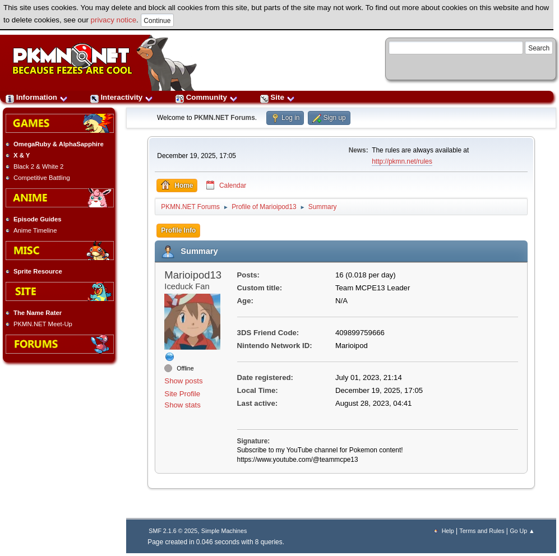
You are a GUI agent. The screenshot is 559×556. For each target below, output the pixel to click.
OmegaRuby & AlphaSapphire (58, 144)
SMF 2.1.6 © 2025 (173, 530)
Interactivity (121, 97)
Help (448, 530)
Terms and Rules (481, 530)
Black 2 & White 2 (38, 166)
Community (206, 97)
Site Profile (182, 394)
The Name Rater (37, 312)
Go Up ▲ (522, 530)
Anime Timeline (35, 230)
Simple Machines (224, 530)
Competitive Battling (41, 177)
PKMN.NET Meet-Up (42, 324)
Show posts (183, 381)
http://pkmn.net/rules (402, 161)
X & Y (21, 155)
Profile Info (178, 230)
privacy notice (114, 20)
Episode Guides (37, 219)
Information (37, 97)
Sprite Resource (37, 271)
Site (277, 97)
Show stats (182, 405)
